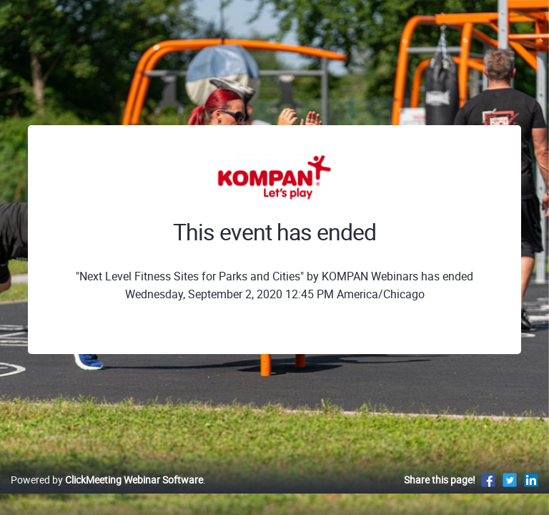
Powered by (107, 479)
